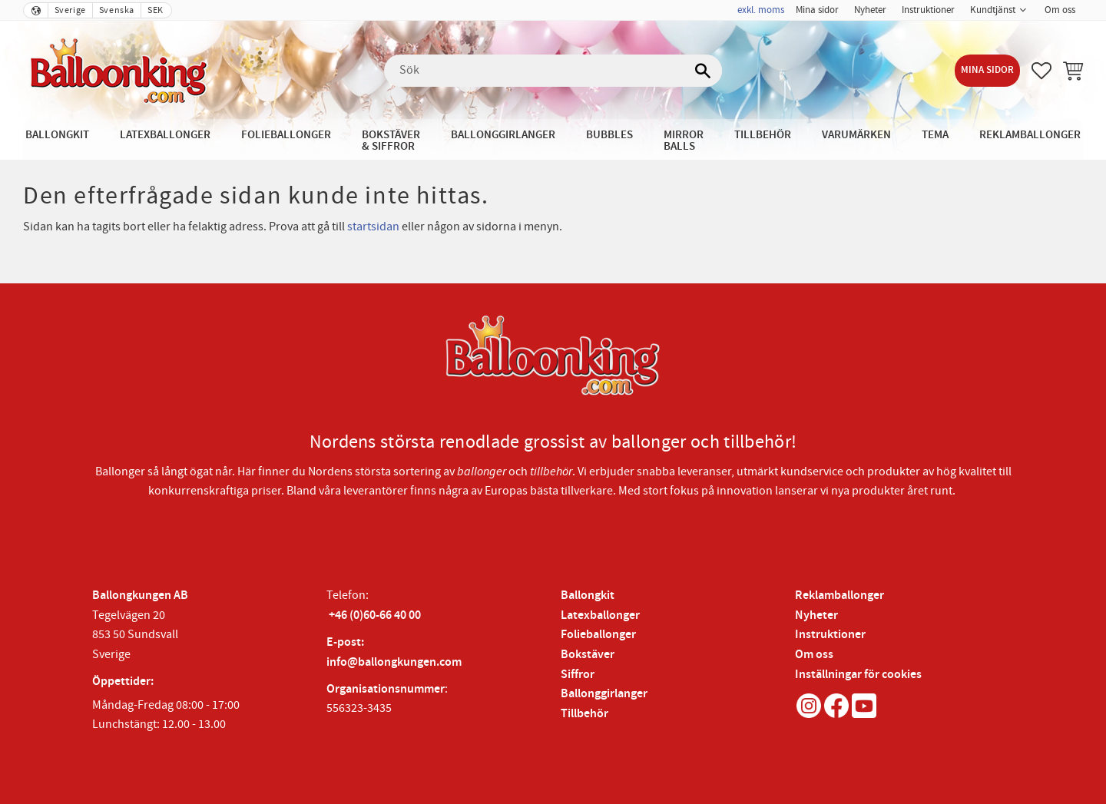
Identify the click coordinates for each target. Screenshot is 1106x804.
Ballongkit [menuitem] (57, 134)
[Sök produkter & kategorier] (553, 71)
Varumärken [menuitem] (856, 134)
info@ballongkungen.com (394, 662)
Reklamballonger (839, 595)
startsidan (373, 226)
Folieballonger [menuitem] (286, 134)
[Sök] (703, 71)
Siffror (577, 675)
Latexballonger (600, 615)
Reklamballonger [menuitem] (1030, 134)
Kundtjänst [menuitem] (992, 10)
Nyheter (816, 615)
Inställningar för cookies (858, 675)
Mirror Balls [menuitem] (684, 140)
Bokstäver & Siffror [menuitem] (391, 140)
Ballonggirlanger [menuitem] (503, 134)
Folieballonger (598, 635)
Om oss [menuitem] (1060, 10)
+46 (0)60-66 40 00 (375, 615)
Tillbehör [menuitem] (762, 134)
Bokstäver (587, 655)
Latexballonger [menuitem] (165, 134)
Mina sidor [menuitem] (817, 10)
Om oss (814, 655)
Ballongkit (587, 595)
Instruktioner (830, 635)
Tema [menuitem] (935, 134)
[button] (1041, 71)
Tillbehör (584, 714)
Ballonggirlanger (604, 694)
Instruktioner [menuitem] (928, 10)
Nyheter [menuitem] (870, 10)
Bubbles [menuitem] (609, 134)
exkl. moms (760, 10)
